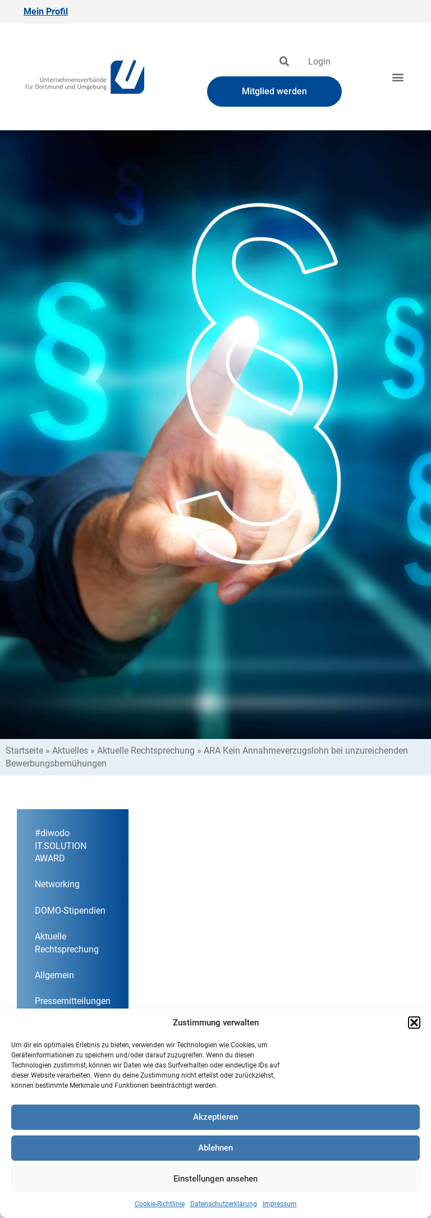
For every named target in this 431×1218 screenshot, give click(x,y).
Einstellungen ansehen (215, 1179)
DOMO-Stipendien (70, 910)
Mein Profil (46, 11)
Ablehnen (215, 1148)
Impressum (280, 1204)
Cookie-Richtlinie (160, 1204)
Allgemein (54, 975)
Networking (57, 884)
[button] (414, 1022)
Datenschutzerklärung (223, 1204)
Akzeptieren (215, 1117)
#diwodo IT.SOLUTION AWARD (60, 846)
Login (319, 61)
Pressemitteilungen (73, 1001)
